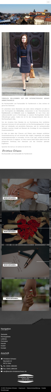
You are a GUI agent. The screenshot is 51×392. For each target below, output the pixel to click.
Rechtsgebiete (6, 337)
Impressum (22, 388)
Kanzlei (3, 343)
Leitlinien (4, 339)
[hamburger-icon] (48, 2)
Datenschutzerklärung (33, 388)
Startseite (4, 334)
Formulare (4, 341)
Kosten (3, 346)
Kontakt (3, 348)
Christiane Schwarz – (12, 388)
